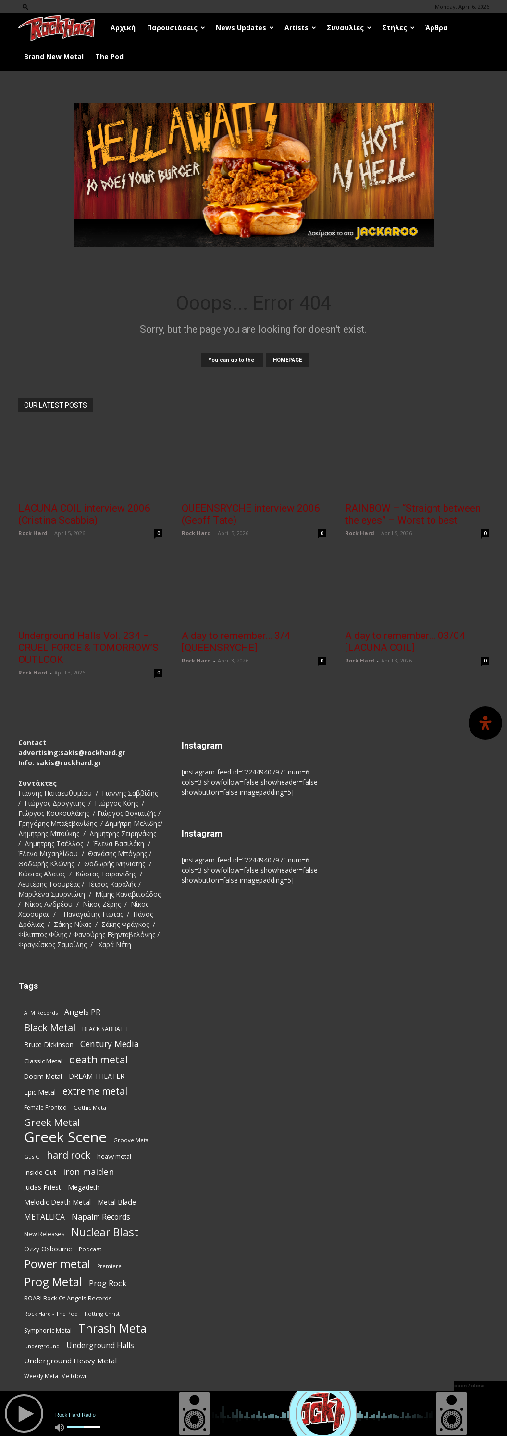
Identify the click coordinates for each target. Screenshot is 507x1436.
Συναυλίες (349, 27)
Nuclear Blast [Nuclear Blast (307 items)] (104, 1232)
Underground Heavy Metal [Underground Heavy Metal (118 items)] (70, 1360)
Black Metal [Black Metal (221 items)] (49, 1028)
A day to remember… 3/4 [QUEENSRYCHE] (236, 641)
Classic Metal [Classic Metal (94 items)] (43, 1061)
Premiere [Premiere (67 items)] (109, 1266)
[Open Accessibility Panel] (485, 723)
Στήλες (398, 27)
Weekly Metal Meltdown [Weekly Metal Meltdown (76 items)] (56, 1376)
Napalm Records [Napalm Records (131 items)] (101, 1217)
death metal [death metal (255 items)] (98, 1059)
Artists (300, 27)
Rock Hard (33, 533)
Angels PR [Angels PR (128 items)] (82, 1012)
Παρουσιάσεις (176, 27)
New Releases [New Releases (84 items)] (44, 1234)
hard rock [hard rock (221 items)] (68, 1155)
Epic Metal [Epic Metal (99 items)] (40, 1092)
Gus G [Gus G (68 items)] (32, 1156)
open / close (469, 1385)
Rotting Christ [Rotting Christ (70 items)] (102, 1313)
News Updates (245, 27)
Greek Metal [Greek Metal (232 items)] (52, 1122)
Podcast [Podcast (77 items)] (90, 1249)
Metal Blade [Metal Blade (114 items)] (117, 1202)
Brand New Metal (54, 56)
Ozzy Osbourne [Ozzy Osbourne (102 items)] (48, 1248)
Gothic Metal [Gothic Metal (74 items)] (91, 1107)
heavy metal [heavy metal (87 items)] (114, 1156)
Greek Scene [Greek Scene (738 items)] (65, 1137)
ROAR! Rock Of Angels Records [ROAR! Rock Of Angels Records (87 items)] (68, 1298)
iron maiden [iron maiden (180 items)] (88, 1171)
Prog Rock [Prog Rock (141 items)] (107, 1283)
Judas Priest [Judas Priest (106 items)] (42, 1187)
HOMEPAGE (287, 360)
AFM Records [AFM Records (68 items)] (41, 1012)
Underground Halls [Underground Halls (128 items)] (100, 1345)
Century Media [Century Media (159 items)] (109, 1044)
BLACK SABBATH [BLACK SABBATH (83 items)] (105, 1029)
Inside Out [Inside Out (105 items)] (40, 1172)
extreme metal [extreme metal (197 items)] (94, 1091)
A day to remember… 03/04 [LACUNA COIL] (405, 641)
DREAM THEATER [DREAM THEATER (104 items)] (96, 1076)
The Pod (109, 56)
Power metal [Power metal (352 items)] (57, 1264)
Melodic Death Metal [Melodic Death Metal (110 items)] (57, 1202)
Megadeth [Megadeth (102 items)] (83, 1187)
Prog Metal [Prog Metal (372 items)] (53, 1281)
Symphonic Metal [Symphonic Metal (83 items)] (48, 1330)
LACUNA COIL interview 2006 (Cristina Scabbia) (84, 514)
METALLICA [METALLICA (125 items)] (44, 1217)
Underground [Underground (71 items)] (42, 1345)
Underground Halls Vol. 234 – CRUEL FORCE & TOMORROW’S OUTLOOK (88, 647)
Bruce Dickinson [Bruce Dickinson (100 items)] (49, 1044)
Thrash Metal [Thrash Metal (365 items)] (113, 1329)
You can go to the (232, 360)
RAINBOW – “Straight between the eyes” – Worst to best (413, 514)
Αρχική (123, 27)
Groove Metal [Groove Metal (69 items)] (131, 1140)
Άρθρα (436, 27)
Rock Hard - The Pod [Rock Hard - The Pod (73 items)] (51, 1313)
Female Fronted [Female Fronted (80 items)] (45, 1107)
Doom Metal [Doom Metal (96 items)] (43, 1076)
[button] (25, 6)
